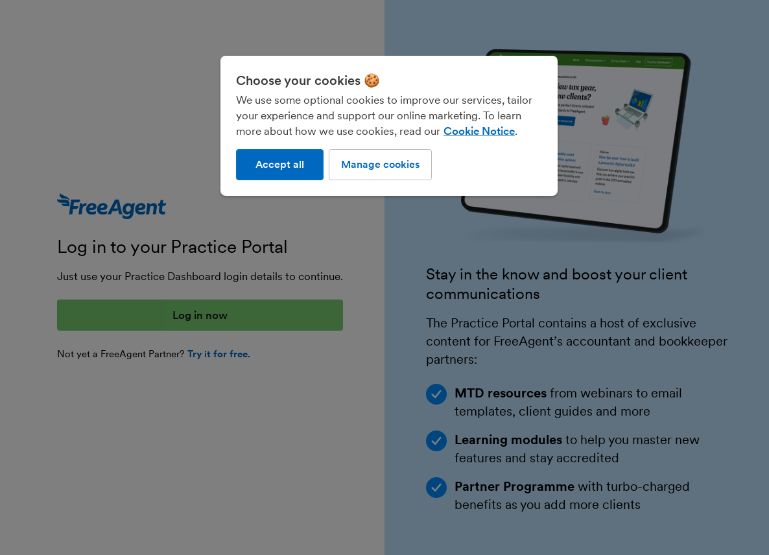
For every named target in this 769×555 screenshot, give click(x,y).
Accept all (279, 164)
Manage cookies (380, 164)
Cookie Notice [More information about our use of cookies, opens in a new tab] (479, 130)
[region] (389, 126)
